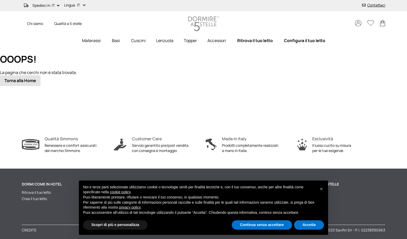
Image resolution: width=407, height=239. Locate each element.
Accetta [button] (309, 225)
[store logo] (203, 23)
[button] (82, 5)
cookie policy (120, 192)
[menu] (203, 41)
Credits (29, 230)
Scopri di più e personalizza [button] (115, 225)
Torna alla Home (20, 80)
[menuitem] (91, 40)
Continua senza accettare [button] (262, 225)
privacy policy (130, 207)
